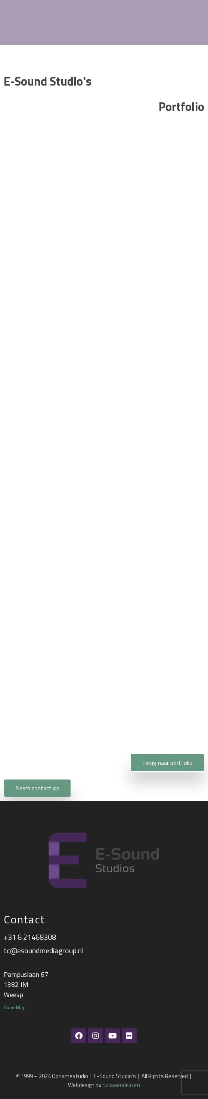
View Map (15, 1007)
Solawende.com (121, 1085)
